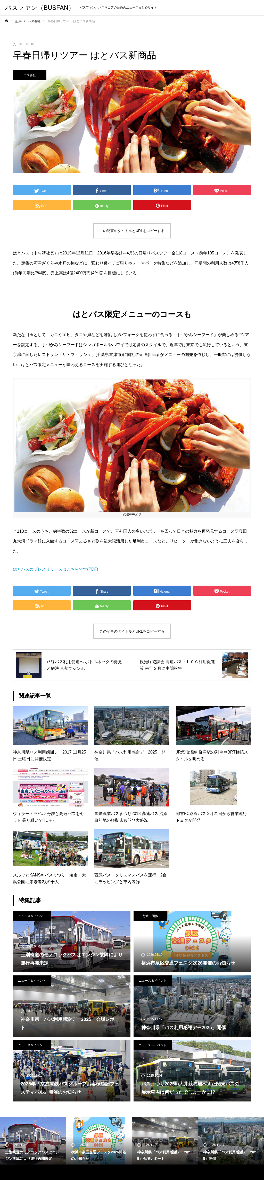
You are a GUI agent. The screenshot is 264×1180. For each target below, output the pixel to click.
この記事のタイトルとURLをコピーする (132, 231)
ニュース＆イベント (32, 916)
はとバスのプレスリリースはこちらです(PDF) (55, 569)
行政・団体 (150, 916)
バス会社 (29, 75)
